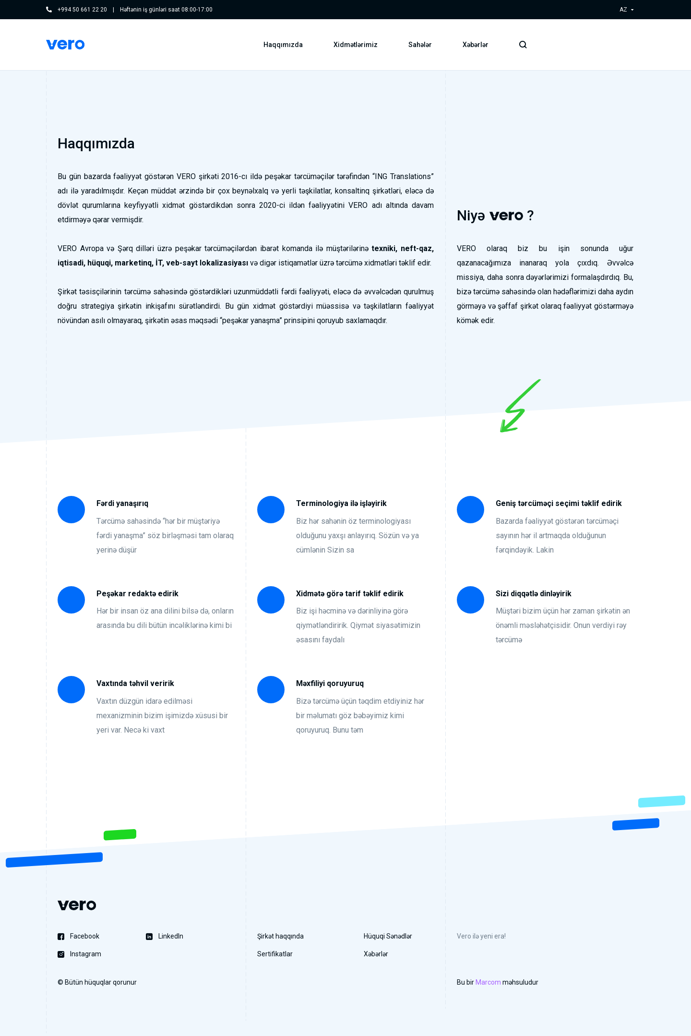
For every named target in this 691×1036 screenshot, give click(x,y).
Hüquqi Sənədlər (388, 936)
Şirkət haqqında (280, 936)
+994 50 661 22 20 (82, 9)
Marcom (488, 982)
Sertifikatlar (275, 954)
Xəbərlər (475, 45)
